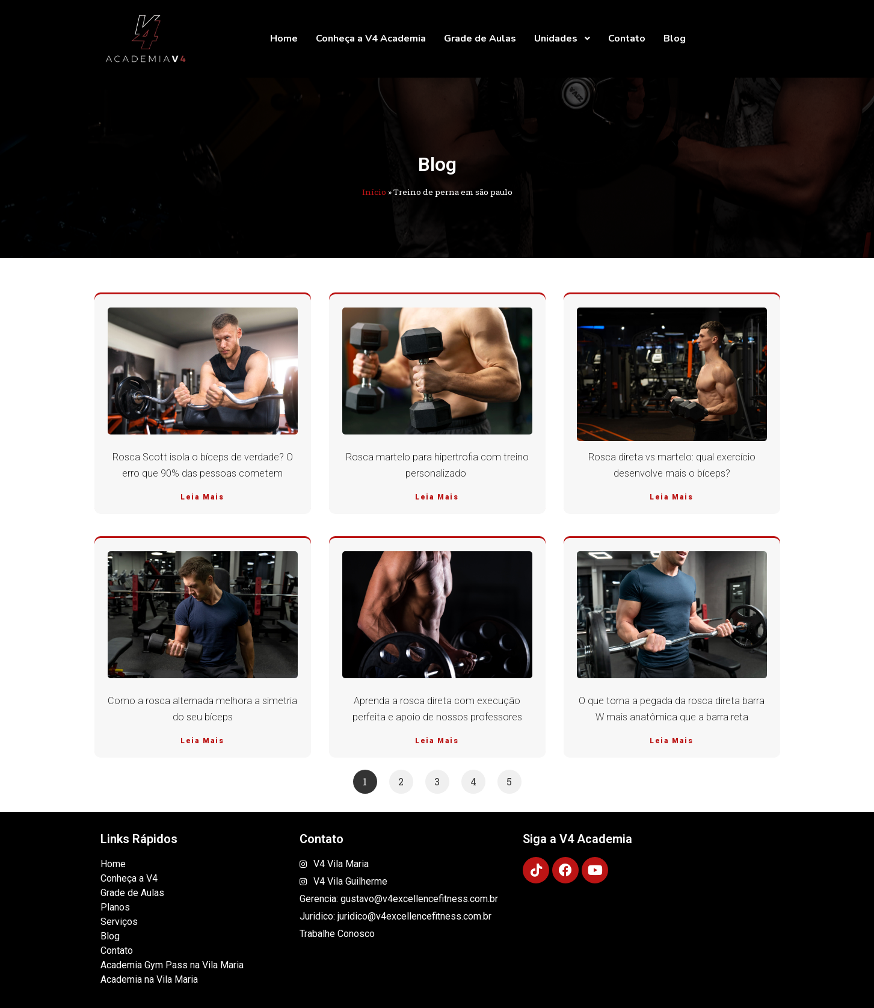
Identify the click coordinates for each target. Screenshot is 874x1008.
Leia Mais (202, 497)
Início (374, 192)
